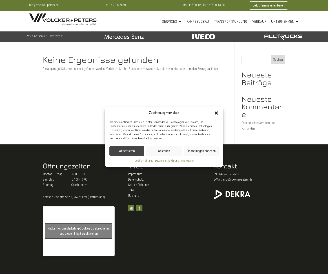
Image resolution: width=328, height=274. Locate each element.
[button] (216, 113)
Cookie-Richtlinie (144, 160)
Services (169, 22)
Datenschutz (136, 179)
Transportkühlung (230, 22)
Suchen (278, 59)
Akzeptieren (127, 151)
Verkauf (259, 22)
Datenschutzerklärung (167, 160)
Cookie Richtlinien (139, 185)
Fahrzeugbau (198, 22)
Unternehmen (282, 22)
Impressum (187, 160)
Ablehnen (164, 151)
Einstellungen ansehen (201, 151)
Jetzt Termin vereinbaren (268, 5)
